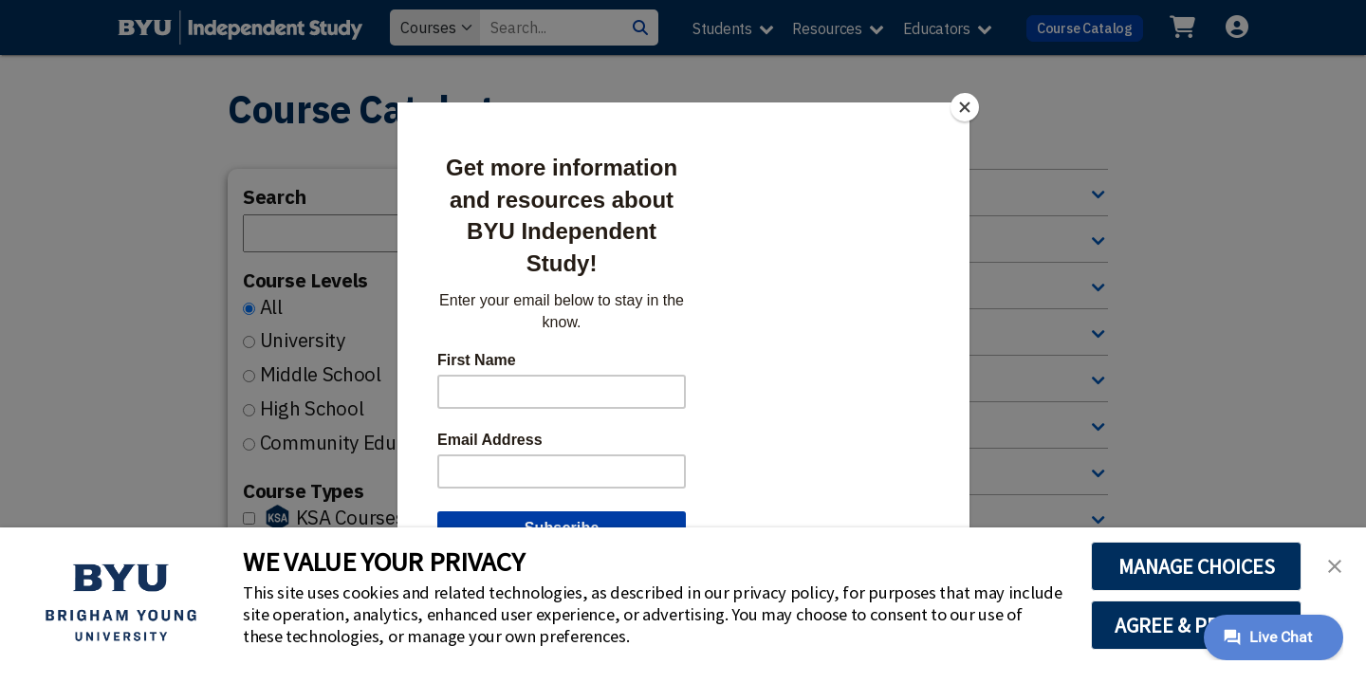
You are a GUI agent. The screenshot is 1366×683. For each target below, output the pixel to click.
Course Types (303, 491)
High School (312, 408)
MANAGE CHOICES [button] (1196, 566)
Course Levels (305, 280)
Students (722, 28)
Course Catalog (1085, 28)
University (302, 340)
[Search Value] (551, 27)
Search (274, 197)
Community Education (355, 442)
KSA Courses (350, 517)
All (271, 307)
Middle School (320, 374)
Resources (826, 28)
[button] (1335, 564)
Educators (936, 28)
